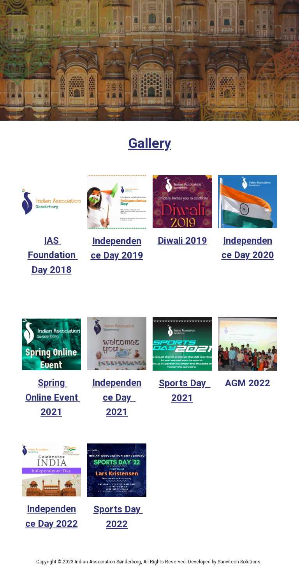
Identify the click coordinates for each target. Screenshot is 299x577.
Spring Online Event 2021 (52, 397)
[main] (149, 143)
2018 (61, 269)
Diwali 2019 (182, 240)
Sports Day (182, 383)
